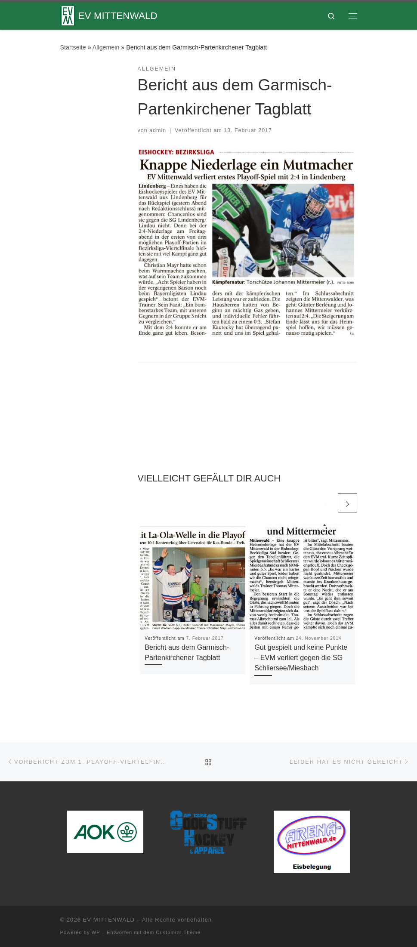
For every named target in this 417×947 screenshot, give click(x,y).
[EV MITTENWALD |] (67, 14)
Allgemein (106, 47)
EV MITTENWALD (109, 919)
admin (157, 130)
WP (96, 932)
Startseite (73, 47)
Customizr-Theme (178, 932)
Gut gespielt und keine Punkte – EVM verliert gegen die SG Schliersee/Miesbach (300, 657)
